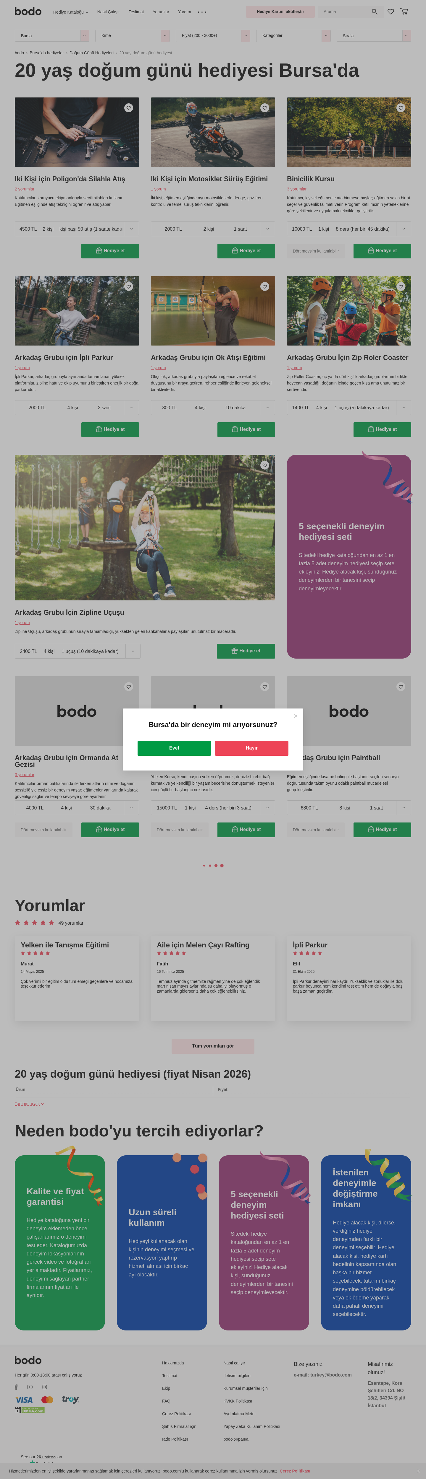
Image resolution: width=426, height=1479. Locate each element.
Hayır (252, 747)
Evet (174, 747)
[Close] (295, 716)
